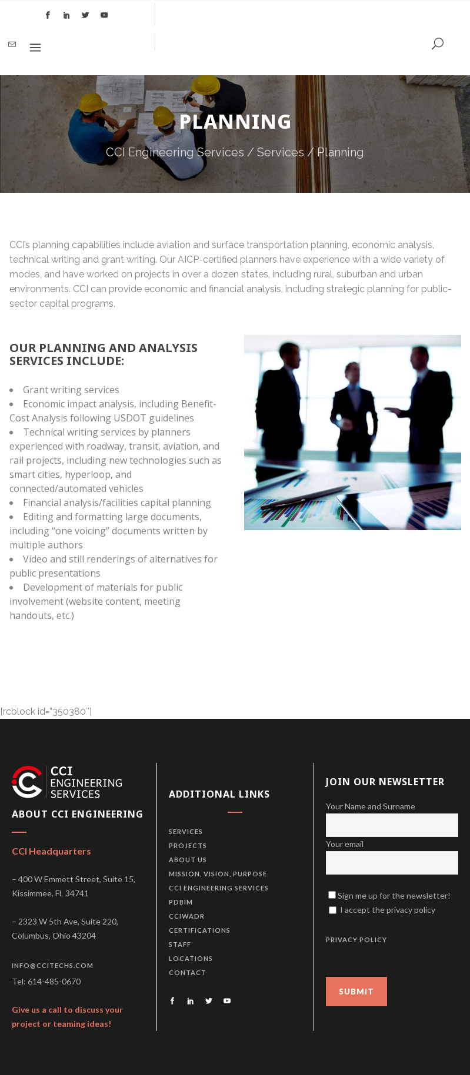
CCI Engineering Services (175, 152)
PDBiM (181, 902)
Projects (188, 845)
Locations (191, 958)
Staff (180, 944)
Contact (187, 972)
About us (188, 859)
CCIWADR (187, 916)
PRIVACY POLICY (356, 939)
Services (280, 152)
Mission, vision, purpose (218, 873)
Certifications (200, 930)
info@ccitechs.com (53, 965)
